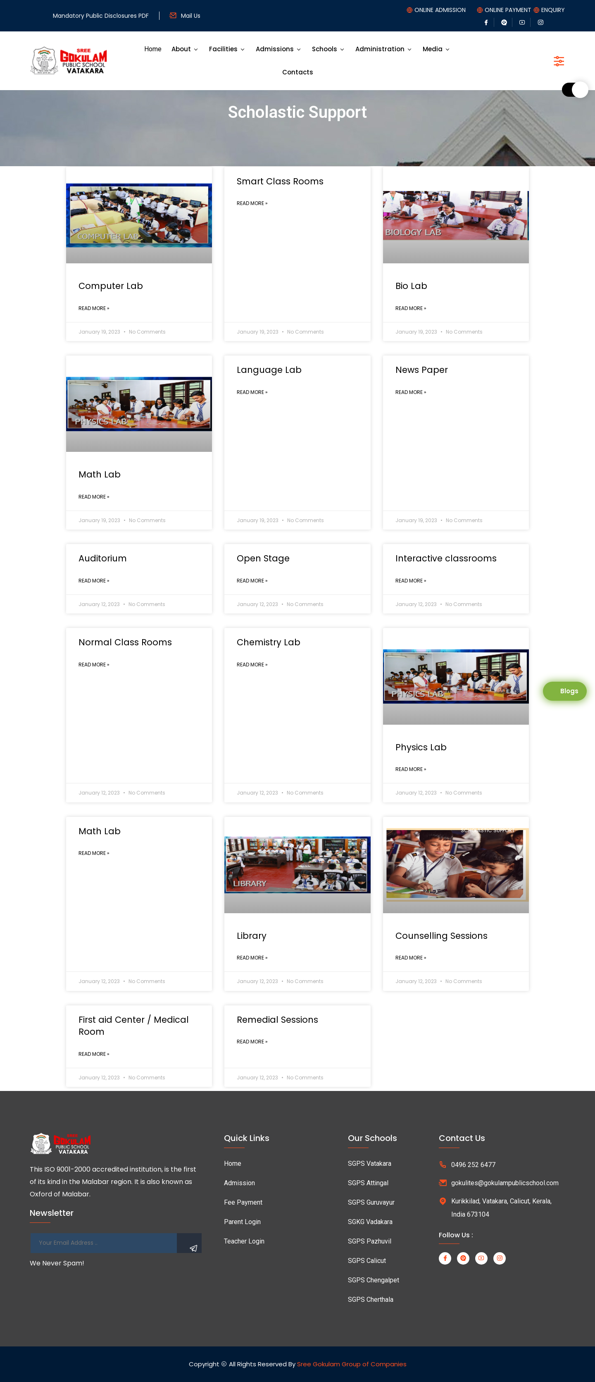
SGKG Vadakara (370, 1222)
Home (153, 49)
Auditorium (103, 558)
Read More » (94, 308)
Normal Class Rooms (125, 642)
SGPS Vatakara (369, 1163)
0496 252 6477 (473, 1165)
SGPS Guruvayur (371, 1202)
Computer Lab (111, 286)
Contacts (297, 72)
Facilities (223, 49)
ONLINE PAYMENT (508, 10)
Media (433, 49)
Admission (239, 1183)
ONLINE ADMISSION (440, 10)
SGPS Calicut (367, 1261)
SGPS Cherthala (370, 1299)
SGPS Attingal (368, 1183)
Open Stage (263, 558)
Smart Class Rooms (280, 181)
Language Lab (269, 370)
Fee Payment (243, 1202)
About (181, 49)
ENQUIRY (553, 10)
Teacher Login (244, 1241)
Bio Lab (411, 286)
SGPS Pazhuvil (369, 1241)
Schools (324, 49)
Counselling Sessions (441, 936)
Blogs (569, 691)
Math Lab (100, 474)
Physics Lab (421, 747)
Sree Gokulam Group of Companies (352, 1364)
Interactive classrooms (446, 558)
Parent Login (242, 1222)
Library (252, 936)
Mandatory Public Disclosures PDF (101, 16)
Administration (380, 49)
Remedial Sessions (277, 1020)
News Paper (421, 370)
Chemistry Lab (268, 642)
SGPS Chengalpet (373, 1280)
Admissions (275, 49)
